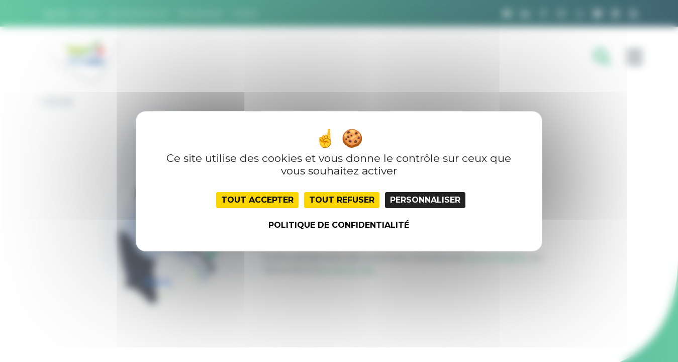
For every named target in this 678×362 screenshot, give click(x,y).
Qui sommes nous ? (139, 13)
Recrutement (201, 13)
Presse (88, 13)
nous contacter (497, 257)
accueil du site (346, 270)
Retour (59, 100)
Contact (244, 13)
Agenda (56, 13)
